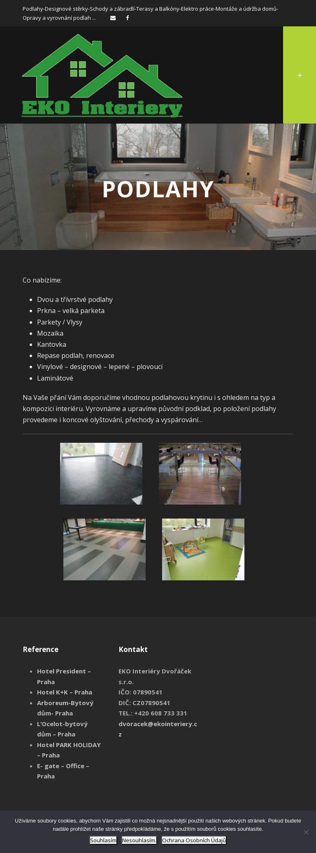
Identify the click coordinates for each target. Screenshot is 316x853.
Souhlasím (103, 840)
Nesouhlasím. (139, 840)
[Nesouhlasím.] (306, 832)
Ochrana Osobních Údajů (194, 840)
